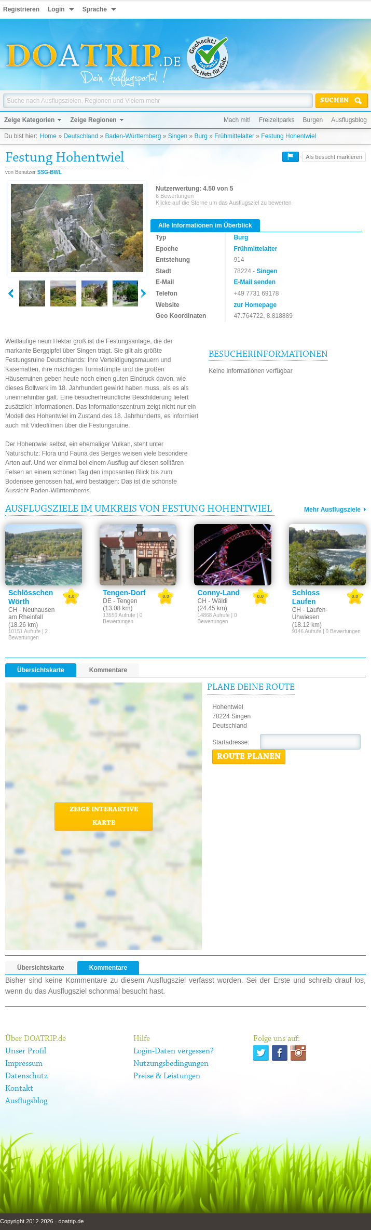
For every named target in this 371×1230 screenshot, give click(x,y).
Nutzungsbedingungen (171, 1064)
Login (56, 9)
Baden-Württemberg (133, 136)
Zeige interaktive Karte (104, 816)
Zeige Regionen (93, 120)
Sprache (95, 9)
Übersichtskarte (40, 670)
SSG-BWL (49, 172)
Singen (177, 136)
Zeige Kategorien (29, 120)
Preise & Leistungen (166, 1076)
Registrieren (21, 9)
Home (48, 136)
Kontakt (19, 1089)
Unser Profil (25, 1051)
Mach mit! (237, 120)
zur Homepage (255, 305)
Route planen (249, 757)
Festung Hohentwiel (288, 136)
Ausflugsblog (349, 120)
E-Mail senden (254, 282)
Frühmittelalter (234, 136)
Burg (201, 136)
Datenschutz (26, 1076)
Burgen (313, 120)
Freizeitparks (277, 120)
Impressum (24, 1064)
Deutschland (80, 136)
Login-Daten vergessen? (173, 1051)
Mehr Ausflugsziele (332, 509)
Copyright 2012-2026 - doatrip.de (42, 1221)
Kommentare (108, 670)
